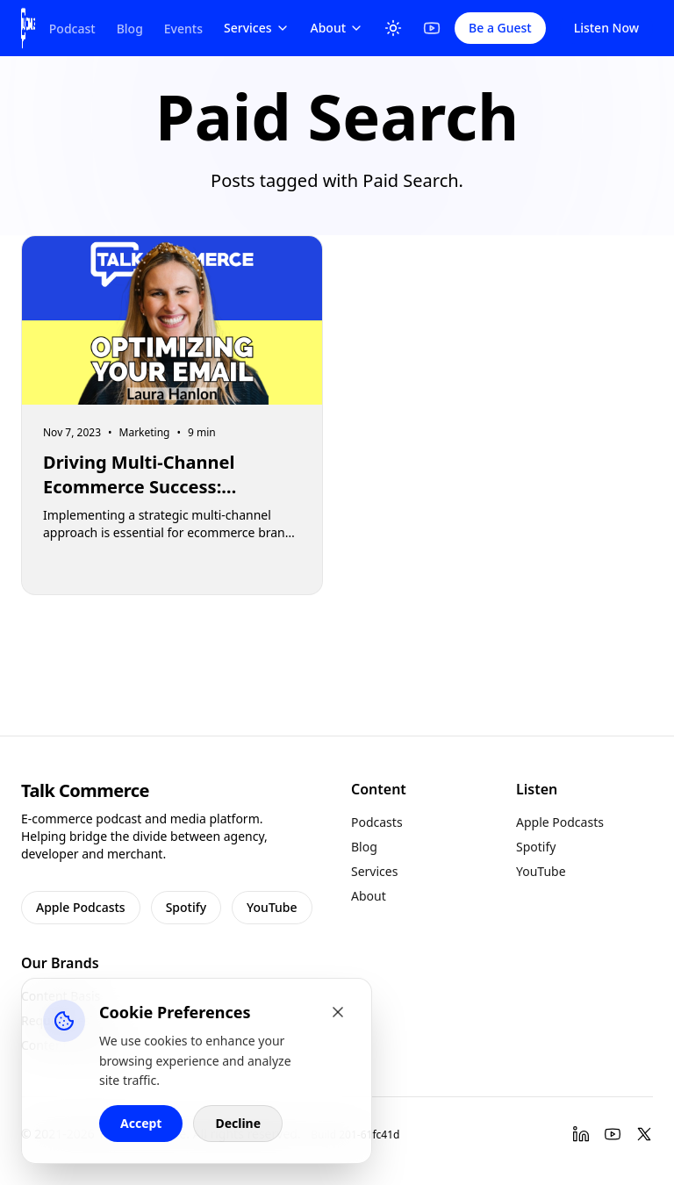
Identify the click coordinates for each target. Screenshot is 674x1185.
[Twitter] (644, 1134)
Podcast (72, 28)
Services (257, 27)
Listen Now (606, 27)
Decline (238, 1123)
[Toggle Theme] (393, 28)
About (337, 27)
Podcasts (377, 822)
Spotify (186, 907)
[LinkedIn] (581, 1134)
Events (183, 28)
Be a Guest (500, 27)
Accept (140, 1123)
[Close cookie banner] (338, 1012)
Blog (130, 28)
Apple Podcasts (80, 907)
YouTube (272, 907)
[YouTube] (432, 28)
